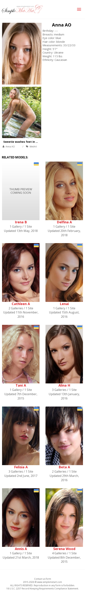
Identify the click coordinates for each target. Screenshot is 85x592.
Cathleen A (21, 304)
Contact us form (42, 578)
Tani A (21, 385)
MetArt (33, 146)
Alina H (64, 385)
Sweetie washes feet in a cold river (26, 141)
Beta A (64, 467)
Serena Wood (64, 548)
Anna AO (61, 25)
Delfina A (64, 222)
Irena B (21, 222)
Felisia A (21, 467)
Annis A (21, 548)
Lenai (64, 304)
